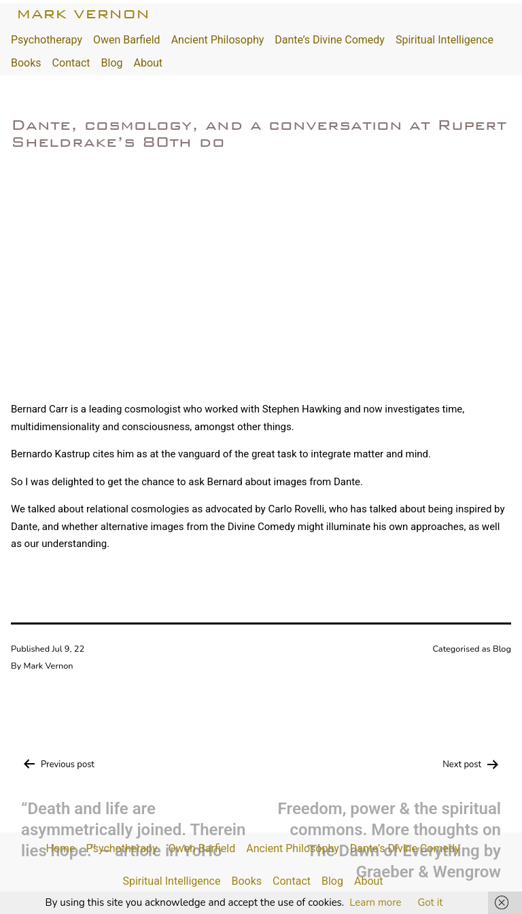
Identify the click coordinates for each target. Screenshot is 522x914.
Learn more (375, 902)
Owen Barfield (126, 39)
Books (26, 62)
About (147, 62)
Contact (71, 62)
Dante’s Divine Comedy (330, 39)
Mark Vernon (83, 13)
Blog (112, 62)
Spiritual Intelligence (444, 39)
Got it (429, 902)
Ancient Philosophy (217, 39)
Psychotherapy (46, 39)
